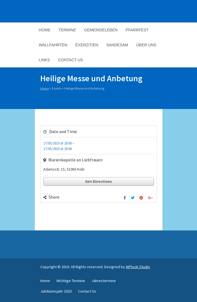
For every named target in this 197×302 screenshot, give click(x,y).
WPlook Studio (138, 266)
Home (45, 30)
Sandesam (117, 45)
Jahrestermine (103, 280)
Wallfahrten (53, 45)
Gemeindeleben (101, 30)
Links (44, 60)
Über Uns (146, 45)
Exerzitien (86, 45)
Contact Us (70, 60)
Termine (67, 30)
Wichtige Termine (70, 280)
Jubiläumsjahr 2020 (56, 291)
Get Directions (98, 181)
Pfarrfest (137, 30)
